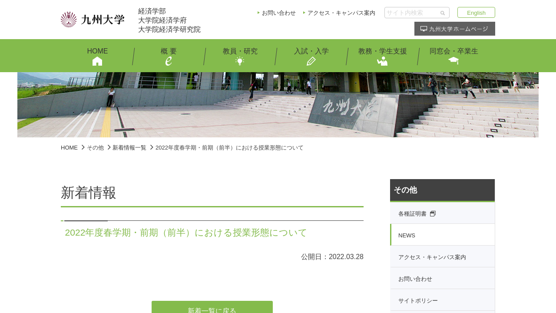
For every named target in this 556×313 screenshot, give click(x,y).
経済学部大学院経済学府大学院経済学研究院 (169, 20)
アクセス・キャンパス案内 (341, 13)
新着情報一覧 (129, 147)
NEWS (406, 235)
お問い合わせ (279, 13)
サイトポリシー (418, 300)
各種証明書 (412, 213)
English (476, 13)
